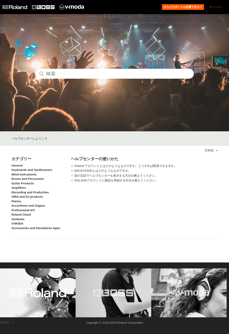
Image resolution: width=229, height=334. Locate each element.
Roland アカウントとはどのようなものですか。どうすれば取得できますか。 (125, 165)
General (17, 165)
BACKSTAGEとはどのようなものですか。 (102, 170)
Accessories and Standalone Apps (36, 228)
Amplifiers (19, 187)
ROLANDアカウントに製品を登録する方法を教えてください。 (116, 180)
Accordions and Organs (28, 205)
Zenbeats (18, 219)
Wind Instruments (24, 174)
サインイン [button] (216, 7)
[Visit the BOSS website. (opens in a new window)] (113, 292)
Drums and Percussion (28, 178)
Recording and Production (30, 192)
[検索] (114, 74)
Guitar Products (23, 183)
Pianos (16, 201)
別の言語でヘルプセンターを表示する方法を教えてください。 (116, 175)
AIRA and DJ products (27, 196)
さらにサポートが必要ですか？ (183, 7)
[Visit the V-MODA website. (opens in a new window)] (189, 292)
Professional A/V (23, 210)
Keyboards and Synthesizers (32, 169)
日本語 (209, 150)
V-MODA (17, 223)
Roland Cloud (21, 214)
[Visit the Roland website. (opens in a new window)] (38, 292)
